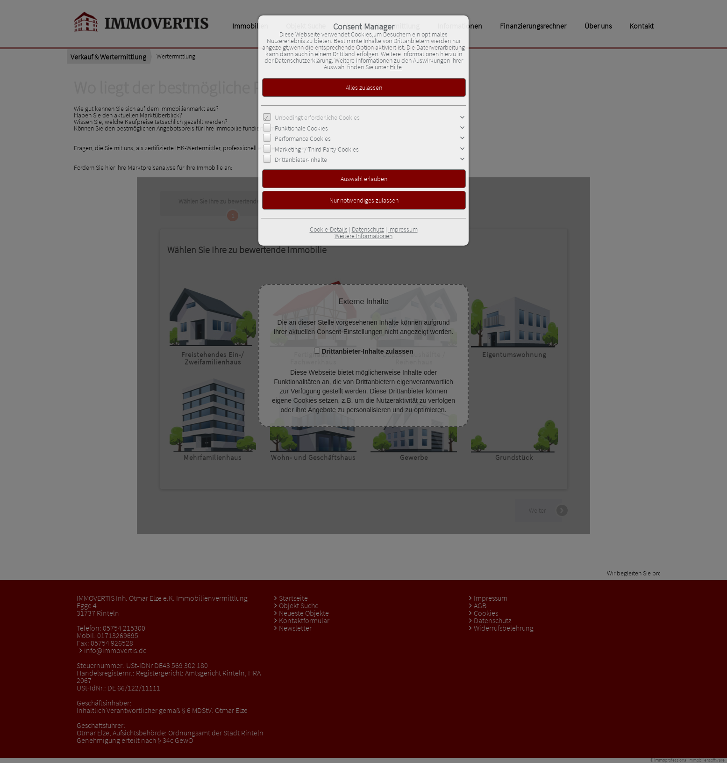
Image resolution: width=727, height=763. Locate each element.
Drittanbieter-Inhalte (301, 159)
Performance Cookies (303, 138)
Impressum (403, 229)
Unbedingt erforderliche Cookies (317, 117)
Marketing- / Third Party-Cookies (317, 149)
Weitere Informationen (363, 236)
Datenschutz (368, 229)
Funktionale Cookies (301, 128)
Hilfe (396, 67)
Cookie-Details (329, 229)
